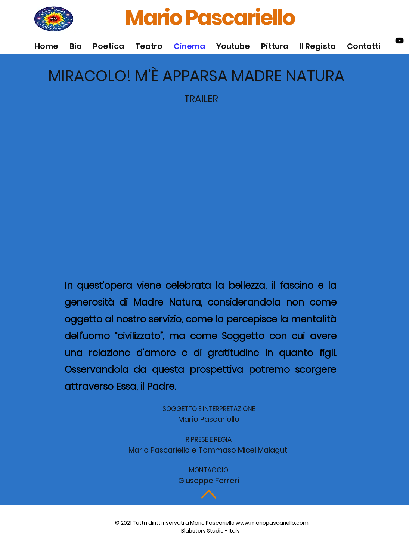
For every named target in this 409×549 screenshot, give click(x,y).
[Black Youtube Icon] (399, 41)
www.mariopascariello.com (272, 523)
